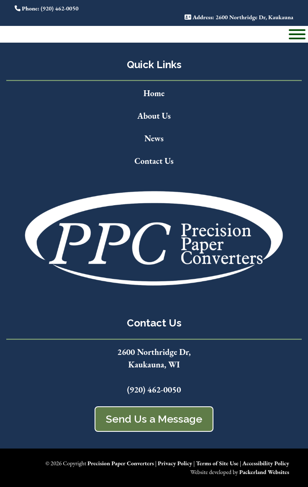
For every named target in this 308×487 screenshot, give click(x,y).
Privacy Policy (175, 463)
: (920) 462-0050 (47, 8)
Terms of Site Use (217, 463)
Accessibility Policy (265, 463)
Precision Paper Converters (120, 463)
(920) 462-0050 (154, 389)
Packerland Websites (264, 472)
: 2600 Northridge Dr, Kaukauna (239, 17)
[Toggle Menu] (297, 34)
